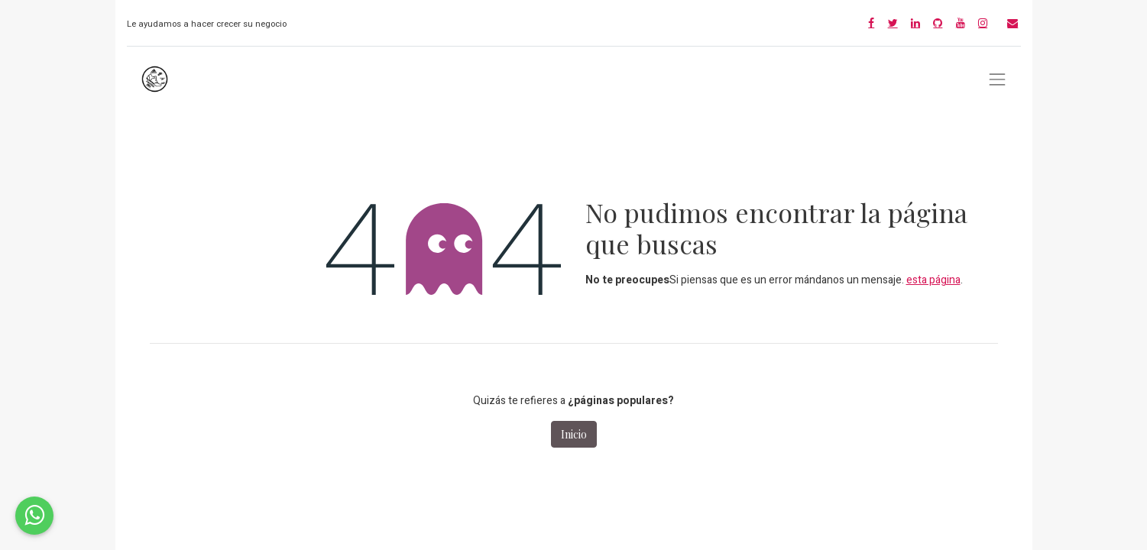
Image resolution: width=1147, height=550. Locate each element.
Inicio (574, 434)
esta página (933, 280)
